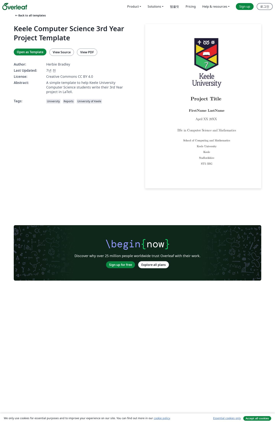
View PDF (87, 52)
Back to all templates (30, 15)
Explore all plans (153, 265)
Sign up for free (120, 265)
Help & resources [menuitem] (214, 6)
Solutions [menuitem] (154, 6)
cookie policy (162, 418)
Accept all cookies (257, 418)
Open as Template (30, 52)
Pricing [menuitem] (191, 6)
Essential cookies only (227, 418)
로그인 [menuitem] (264, 6)
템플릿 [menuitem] (174, 6)
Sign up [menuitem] (244, 6)
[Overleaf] (14, 6)
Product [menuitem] (133, 6)
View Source (62, 52)
